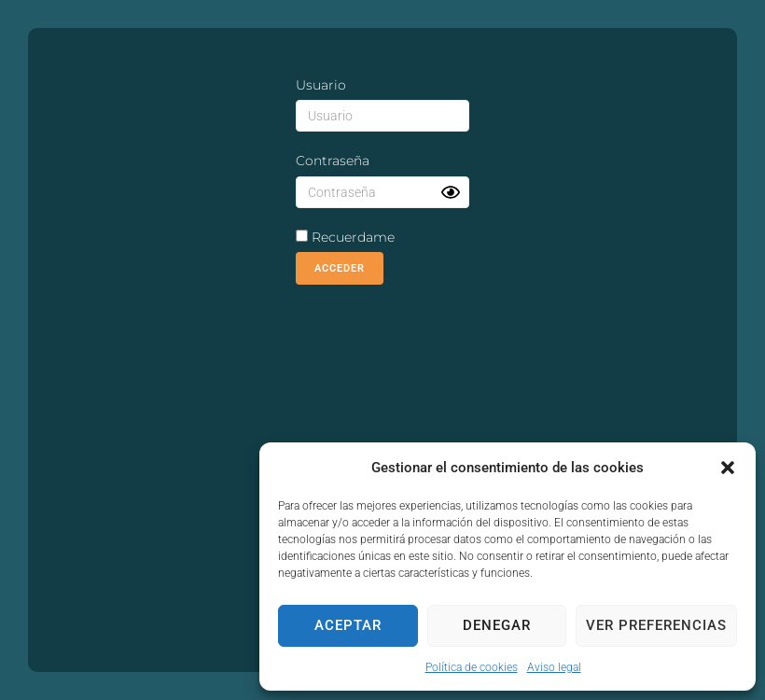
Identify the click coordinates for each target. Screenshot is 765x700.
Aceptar (348, 625)
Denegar (497, 625)
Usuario (321, 85)
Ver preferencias (656, 625)
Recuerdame (345, 237)
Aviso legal (554, 667)
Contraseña (332, 160)
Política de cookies (471, 667)
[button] (727, 467)
